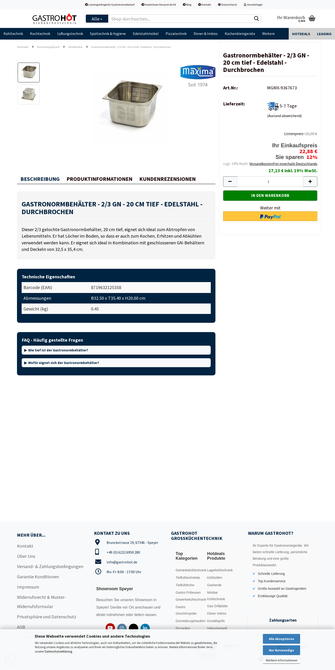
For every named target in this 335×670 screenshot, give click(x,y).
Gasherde (214, 585)
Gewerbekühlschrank (190, 599)
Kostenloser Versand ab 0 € (158, 4)
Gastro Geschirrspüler (186, 610)
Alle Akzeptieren (281, 639)
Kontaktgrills (216, 621)
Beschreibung (40, 178)
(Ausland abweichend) (284, 115)
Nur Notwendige (281, 650)
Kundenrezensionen (167, 178)
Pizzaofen (183, 628)
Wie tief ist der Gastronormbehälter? (58, 350)
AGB (21, 627)
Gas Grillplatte (217, 606)
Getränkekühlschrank (190, 570)
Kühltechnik (13, 33)
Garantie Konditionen (38, 576)
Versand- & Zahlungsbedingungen (50, 566)
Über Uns (26, 556)
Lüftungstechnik (70, 33)
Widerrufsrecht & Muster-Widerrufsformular (41, 601)
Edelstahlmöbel (146, 33)
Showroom (144, 600)
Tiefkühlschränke (188, 577)
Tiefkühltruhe (185, 585)
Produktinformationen (99, 178)
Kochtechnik (40, 33)
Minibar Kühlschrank (216, 596)
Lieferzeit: (234, 104)
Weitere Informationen (281, 660)
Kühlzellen (214, 577)
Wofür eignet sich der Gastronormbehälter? (63, 362)
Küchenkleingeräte (240, 33)
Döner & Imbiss (206, 33)
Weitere (268, 33)
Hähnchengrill (217, 628)
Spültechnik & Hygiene (108, 33)
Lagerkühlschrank (220, 570)
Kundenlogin (253, 4)
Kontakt (204, 4)
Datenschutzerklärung (58, 651)
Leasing (324, 33)
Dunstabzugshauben (190, 621)
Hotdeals (301, 33)
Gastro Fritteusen (188, 592)
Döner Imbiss (216, 613)
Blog (187, 4)
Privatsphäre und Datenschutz (46, 616)
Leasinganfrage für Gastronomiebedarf (109, 4)
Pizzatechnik (176, 33)
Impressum (28, 587)
